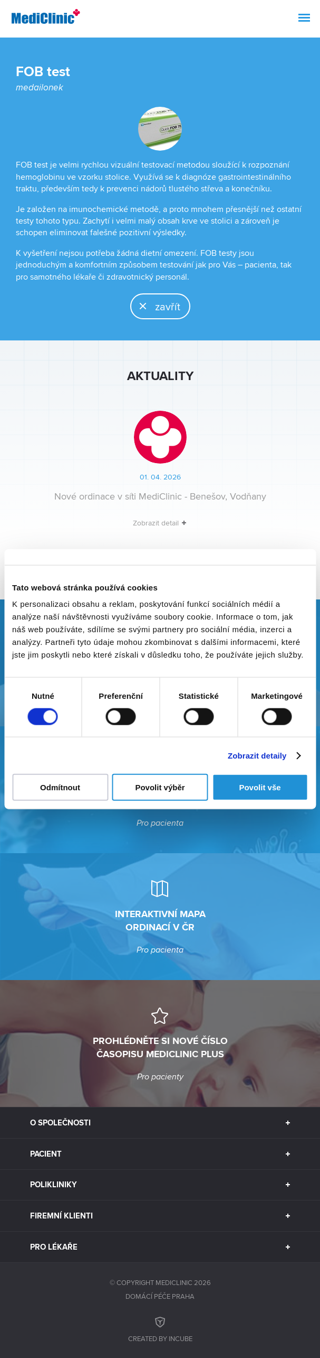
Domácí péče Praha (160, 1296)
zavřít (155, 306)
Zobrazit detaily (257, 755)
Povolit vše (259, 787)
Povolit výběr (160, 787)
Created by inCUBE (160, 1328)
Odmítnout (60, 787)
